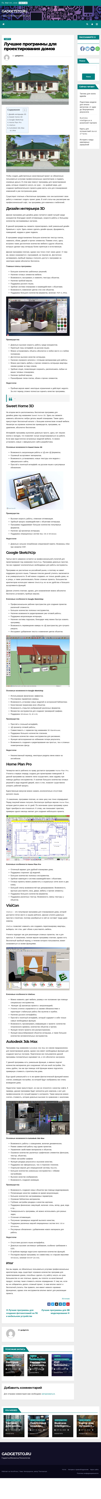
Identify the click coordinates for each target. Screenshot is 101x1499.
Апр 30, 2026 (12, 1430)
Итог (14, 131)
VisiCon (12, 125)
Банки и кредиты (85, 1420)
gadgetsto (19, 56)
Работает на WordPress (10, 1471)
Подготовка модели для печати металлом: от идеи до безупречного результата (88, 107)
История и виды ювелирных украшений (87, 142)
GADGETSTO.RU (14, 11)
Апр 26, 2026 (61, 1430)
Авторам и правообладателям (78, 1469)
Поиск (82, 61)
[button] (87, 24)
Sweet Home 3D (15, 117)
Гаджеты (7, 39)
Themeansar (42, 1471)
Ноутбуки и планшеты (13, 1359)
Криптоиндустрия (61, 1420)
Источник (66, 1299)
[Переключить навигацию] (96, 24)
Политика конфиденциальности (87, 1473)
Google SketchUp (16, 120)
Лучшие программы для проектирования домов (30, 46)
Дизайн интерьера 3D (17, 114)
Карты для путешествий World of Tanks (88, 131)
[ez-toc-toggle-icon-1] (23, 110)
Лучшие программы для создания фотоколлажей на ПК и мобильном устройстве (22, 1313)
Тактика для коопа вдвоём (13, 1425)
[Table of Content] (25, 110)
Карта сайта (94, 1469)
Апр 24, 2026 (85, 1430)
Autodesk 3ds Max (16, 128)
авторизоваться (48, 1394)
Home (64, 1469)
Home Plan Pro (15, 122)
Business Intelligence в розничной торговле (88, 120)
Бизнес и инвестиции (13, 1420)
